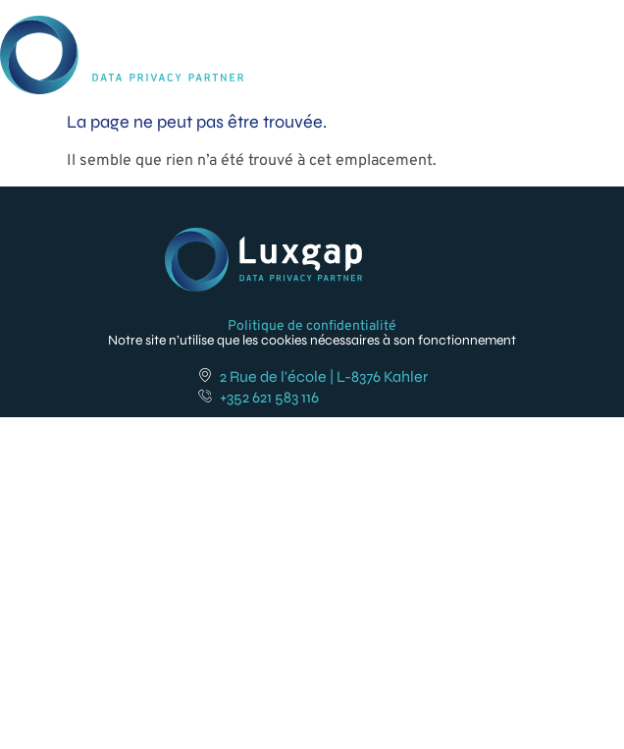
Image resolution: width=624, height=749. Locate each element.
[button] (597, 38)
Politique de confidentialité (312, 326)
